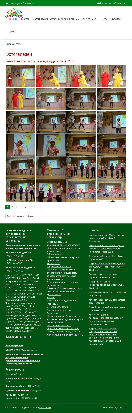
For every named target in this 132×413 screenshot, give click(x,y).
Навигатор (116, 19)
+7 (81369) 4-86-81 (14, 263)
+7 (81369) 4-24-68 (14, 255)
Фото (105, 19)
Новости (25, 19)
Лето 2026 (14, 32)
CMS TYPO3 (45, 407)
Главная (13, 19)
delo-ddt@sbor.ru (14, 345)
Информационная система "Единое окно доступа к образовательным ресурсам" (107, 266)
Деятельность (91, 19)
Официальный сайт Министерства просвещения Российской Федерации (106, 238)
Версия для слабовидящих (112, 3)
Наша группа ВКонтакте (19, 3)
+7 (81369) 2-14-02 (14, 270)
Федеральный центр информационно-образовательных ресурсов (107, 284)
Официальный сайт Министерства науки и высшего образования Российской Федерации (106, 248)
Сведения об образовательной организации (56, 19)
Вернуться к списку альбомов (20, 216)
